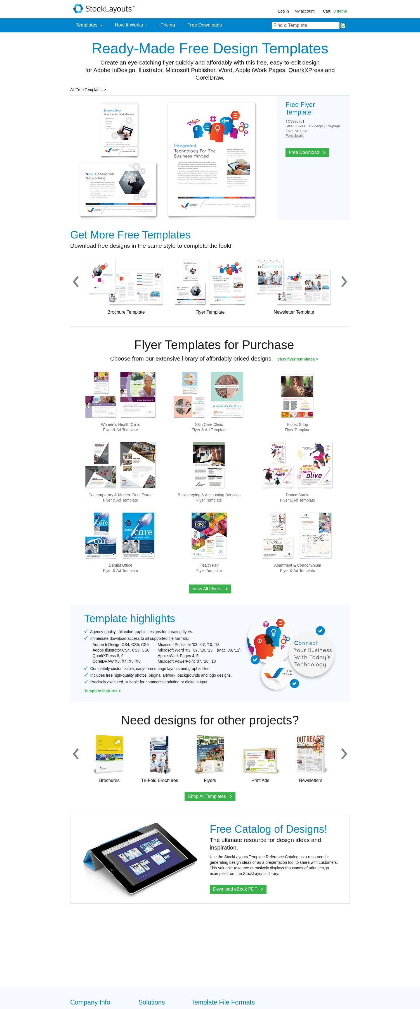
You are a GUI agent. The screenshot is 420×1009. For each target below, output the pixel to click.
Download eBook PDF (238, 889)
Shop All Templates (210, 796)
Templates (89, 25)
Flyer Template (210, 286)
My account (304, 11)
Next (344, 282)
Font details (294, 135)
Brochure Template (126, 286)
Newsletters (310, 758)
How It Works (131, 25)
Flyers (210, 758)
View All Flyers (210, 588)
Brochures (109, 758)
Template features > (102, 691)
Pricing (168, 25)
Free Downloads (204, 25)
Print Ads (260, 758)
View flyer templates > (297, 359)
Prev (76, 282)
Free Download (307, 152)
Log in (283, 11)
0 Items (340, 11)
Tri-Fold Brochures (159, 758)
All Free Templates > (88, 89)
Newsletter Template (294, 286)
